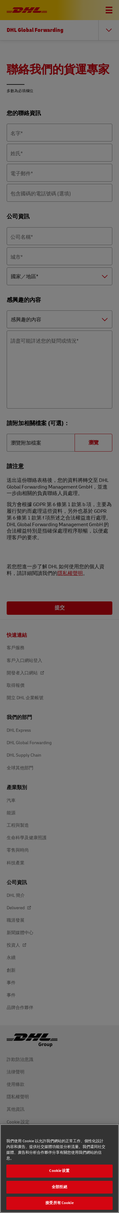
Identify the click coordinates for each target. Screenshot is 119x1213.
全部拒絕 (59, 1187)
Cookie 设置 (59, 1170)
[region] (59, 1168)
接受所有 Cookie (59, 1203)
